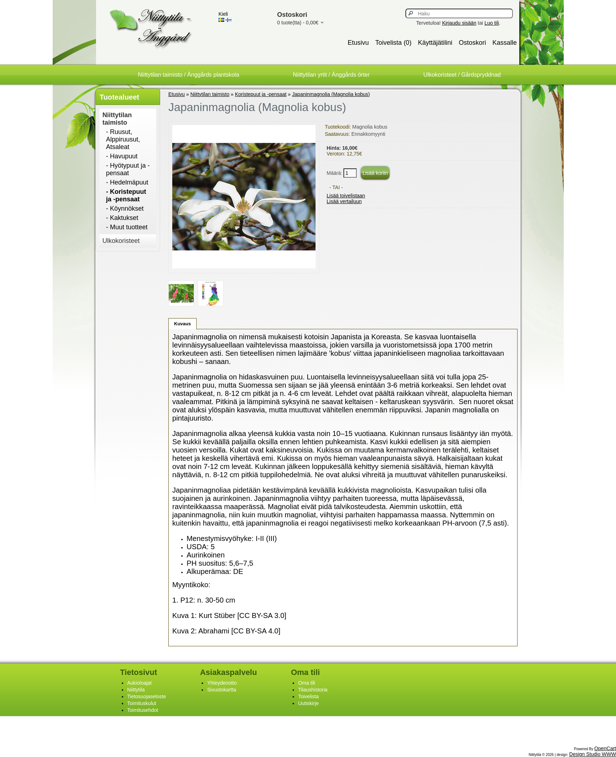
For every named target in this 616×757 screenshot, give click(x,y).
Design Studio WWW (592, 754)
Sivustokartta (221, 690)
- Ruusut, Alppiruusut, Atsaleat (123, 139)
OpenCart (605, 748)
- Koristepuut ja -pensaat (126, 195)
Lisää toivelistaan (346, 195)
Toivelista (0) (393, 42)
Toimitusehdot (142, 710)
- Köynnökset (125, 208)
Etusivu (358, 42)
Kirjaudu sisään (459, 23)
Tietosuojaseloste (146, 696)
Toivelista (308, 696)
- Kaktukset (122, 217)
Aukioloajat (139, 683)
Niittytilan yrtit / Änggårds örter (331, 75)
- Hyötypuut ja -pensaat (128, 169)
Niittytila (136, 690)
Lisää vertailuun (344, 201)
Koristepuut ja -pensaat (261, 94)
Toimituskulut (141, 703)
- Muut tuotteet (127, 227)
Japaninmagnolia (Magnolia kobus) (331, 94)
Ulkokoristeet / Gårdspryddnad (462, 75)
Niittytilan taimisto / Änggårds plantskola (188, 75)
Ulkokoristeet (121, 240)
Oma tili (306, 683)
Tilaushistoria (312, 690)
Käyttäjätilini (435, 42)
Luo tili (492, 23)
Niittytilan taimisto (117, 118)
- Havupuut (122, 156)
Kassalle (504, 42)
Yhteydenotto (222, 683)
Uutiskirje (308, 703)
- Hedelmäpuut (127, 182)
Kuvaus (182, 323)
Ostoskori (472, 42)
